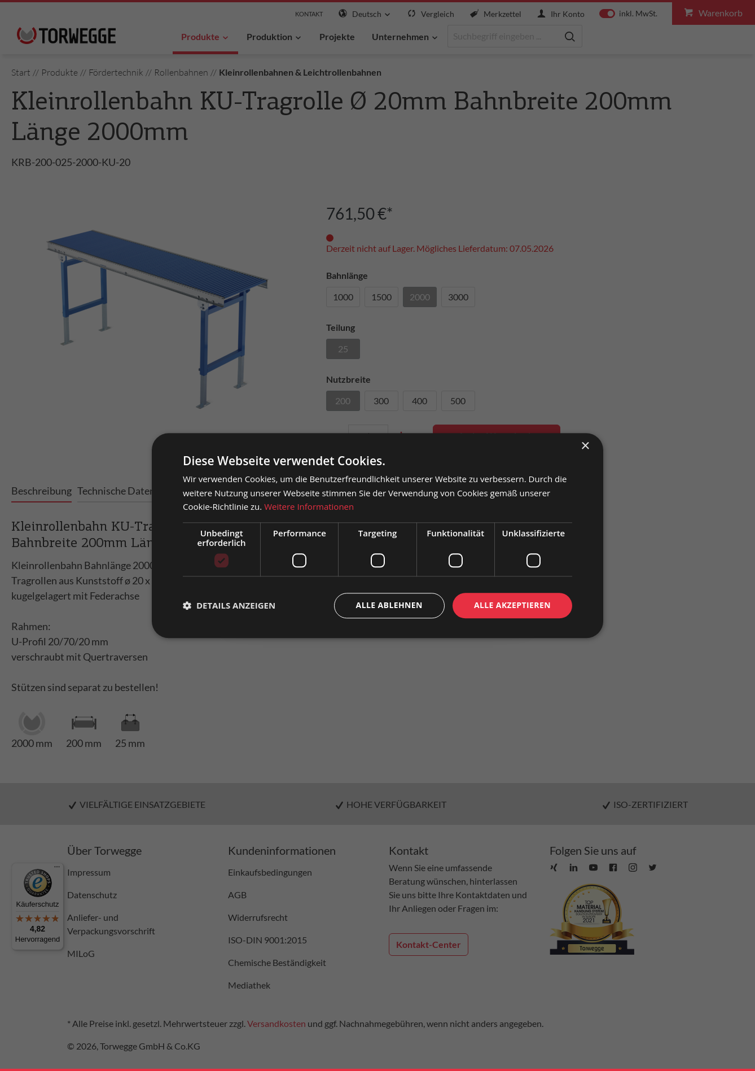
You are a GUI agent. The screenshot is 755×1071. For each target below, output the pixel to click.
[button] (229, 606)
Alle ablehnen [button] (389, 605)
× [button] (585, 446)
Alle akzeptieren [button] (512, 605)
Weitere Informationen (309, 507)
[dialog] (377, 535)
